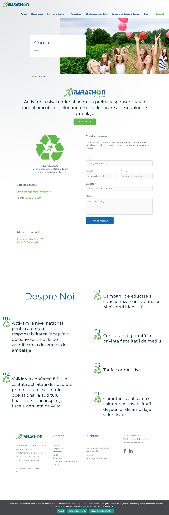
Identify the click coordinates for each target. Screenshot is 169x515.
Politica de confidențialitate (136, 439)
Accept (61, 511)
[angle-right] (55, 445)
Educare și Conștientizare (125, 14)
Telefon (124, 171)
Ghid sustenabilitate (96, 14)
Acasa (24, 14)
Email (89, 171)
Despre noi (37, 14)
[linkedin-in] (131, 451)
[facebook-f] (125, 451)
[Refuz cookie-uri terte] (165, 507)
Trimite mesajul (100, 220)
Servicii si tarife (55, 14)
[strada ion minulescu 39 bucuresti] (119, 251)
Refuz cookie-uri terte (77, 511)
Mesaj (89, 196)
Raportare (76, 14)
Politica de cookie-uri (133, 442)
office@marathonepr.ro (37, 191)
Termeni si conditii (132, 435)
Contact (159, 14)
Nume (90, 158)
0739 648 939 (33, 198)
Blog (146, 14)
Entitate (91, 183)
